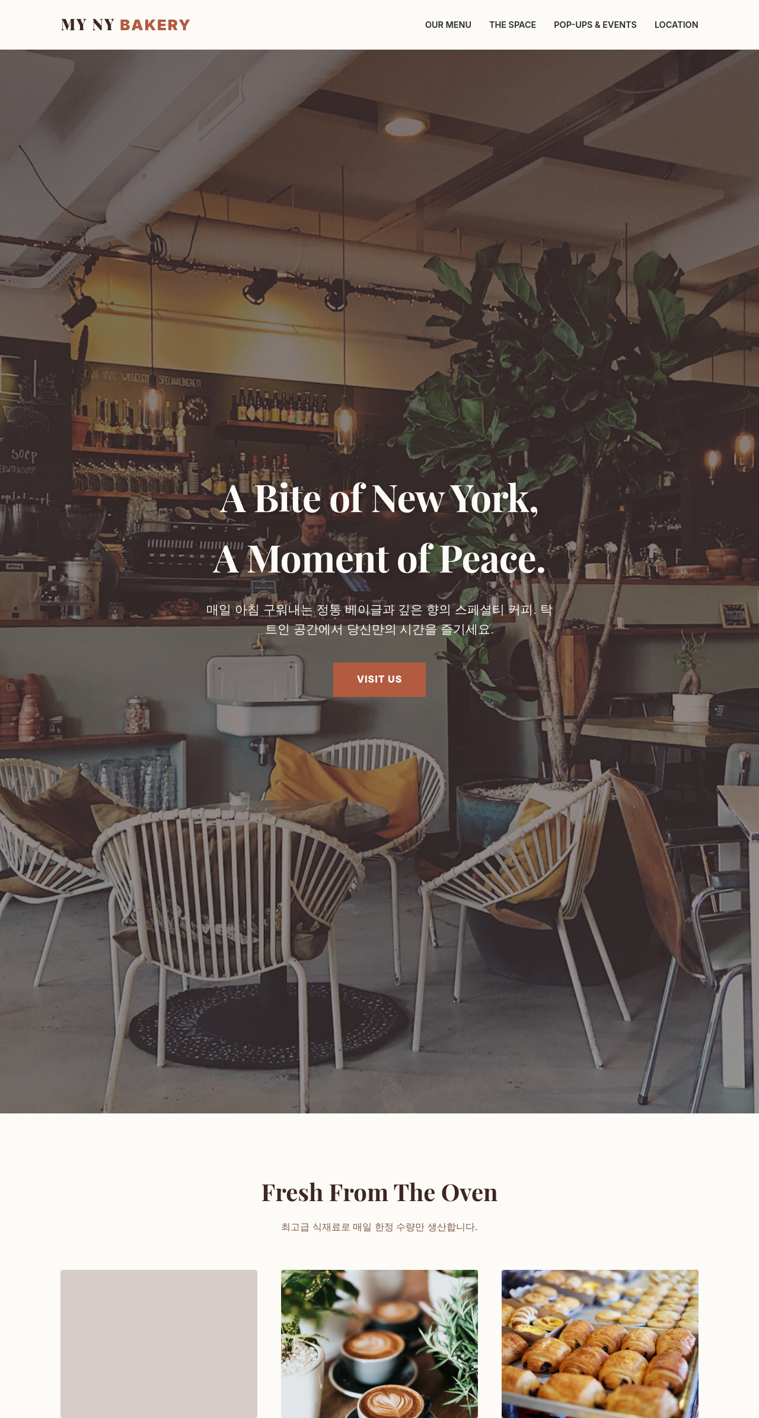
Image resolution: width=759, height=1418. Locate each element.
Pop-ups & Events (595, 25)
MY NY (125, 24)
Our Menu (448, 25)
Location (677, 25)
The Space (512, 25)
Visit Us (380, 679)
